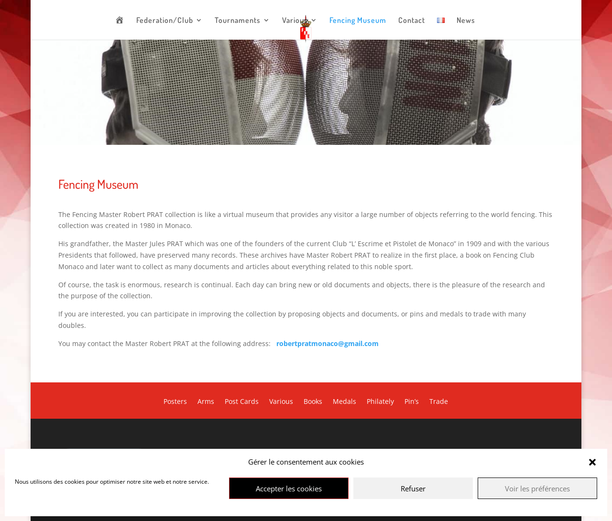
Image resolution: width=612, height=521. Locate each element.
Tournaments (238, 21)
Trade (438, 402)
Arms (205, 402)
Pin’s (411, 402)
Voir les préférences (537, 488)
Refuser (413, 488)
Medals (344, 402)
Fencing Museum (357, 21)
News (466, 21)
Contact (411, 21)
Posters (175, 402)
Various (295, 21)
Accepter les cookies (289, 488)
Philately (380, 402)
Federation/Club (164, 21)
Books (313, 402)
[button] (592, 462)
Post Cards (242, 402)
